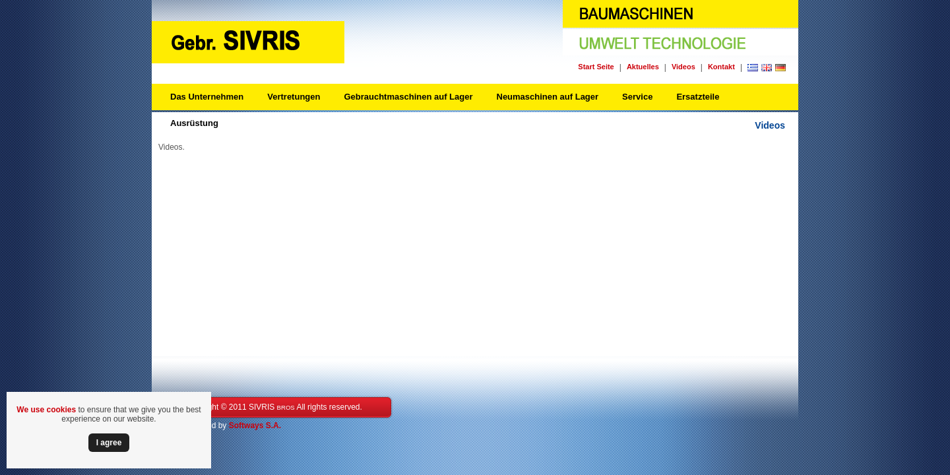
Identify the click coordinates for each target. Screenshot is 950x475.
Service (637, 97)
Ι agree (109, 442)
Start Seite (596, 67)
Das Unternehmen (206, 97)
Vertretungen (293, 97)
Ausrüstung (194, 123)
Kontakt (721, 67)
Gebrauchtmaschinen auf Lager (408, 97)
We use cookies (46, 409)
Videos (683, 67)
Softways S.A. (255, 425)
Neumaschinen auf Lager (548, 97)
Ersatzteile (697, 97)
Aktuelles (643, 67)
